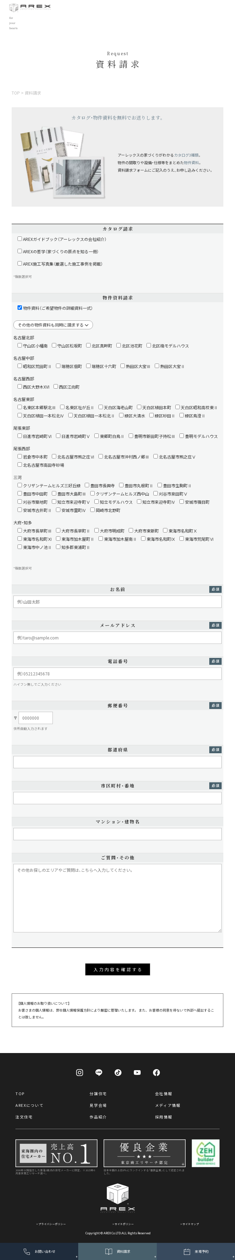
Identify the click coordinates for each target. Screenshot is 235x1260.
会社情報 (164, 1093)
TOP (20, 1093)
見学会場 (98, 1105)
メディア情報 (168, 1105)
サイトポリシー (124, 1224)
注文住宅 (24, 1117)
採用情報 (164, 1117)
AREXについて (29, 1105)
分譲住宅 (98, 1093)
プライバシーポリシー (52, 1224)
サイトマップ (191, 1224)
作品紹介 (98, 1117)
